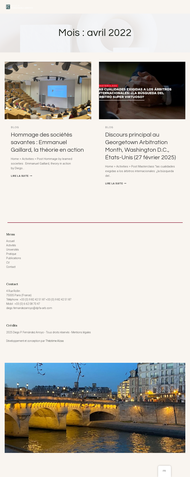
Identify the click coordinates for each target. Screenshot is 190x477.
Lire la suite (21, 176)
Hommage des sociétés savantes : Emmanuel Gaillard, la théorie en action (47, 142)
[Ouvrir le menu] (178, 7)
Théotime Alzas (55, 340)
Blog (15, 127)
